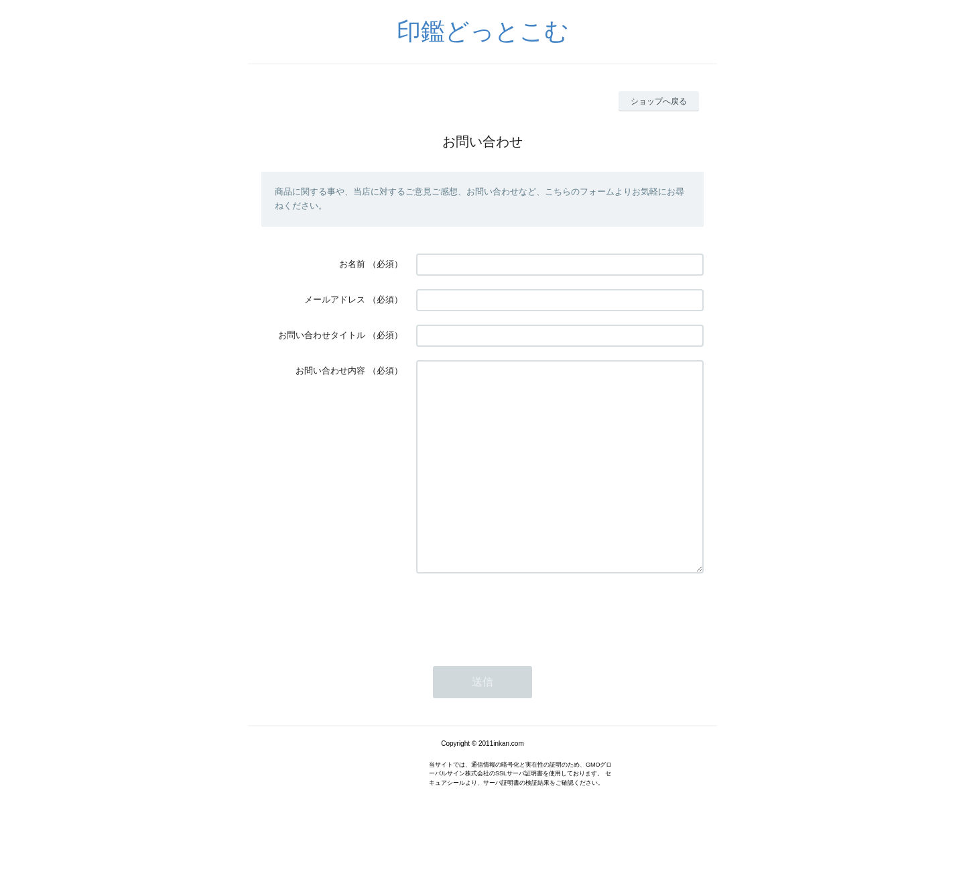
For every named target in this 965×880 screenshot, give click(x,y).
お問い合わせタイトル (321, 335)
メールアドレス (334, 299)
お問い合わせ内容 (330, 371)
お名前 (352, 264)
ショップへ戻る (659, 101)
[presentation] (518, 653)
